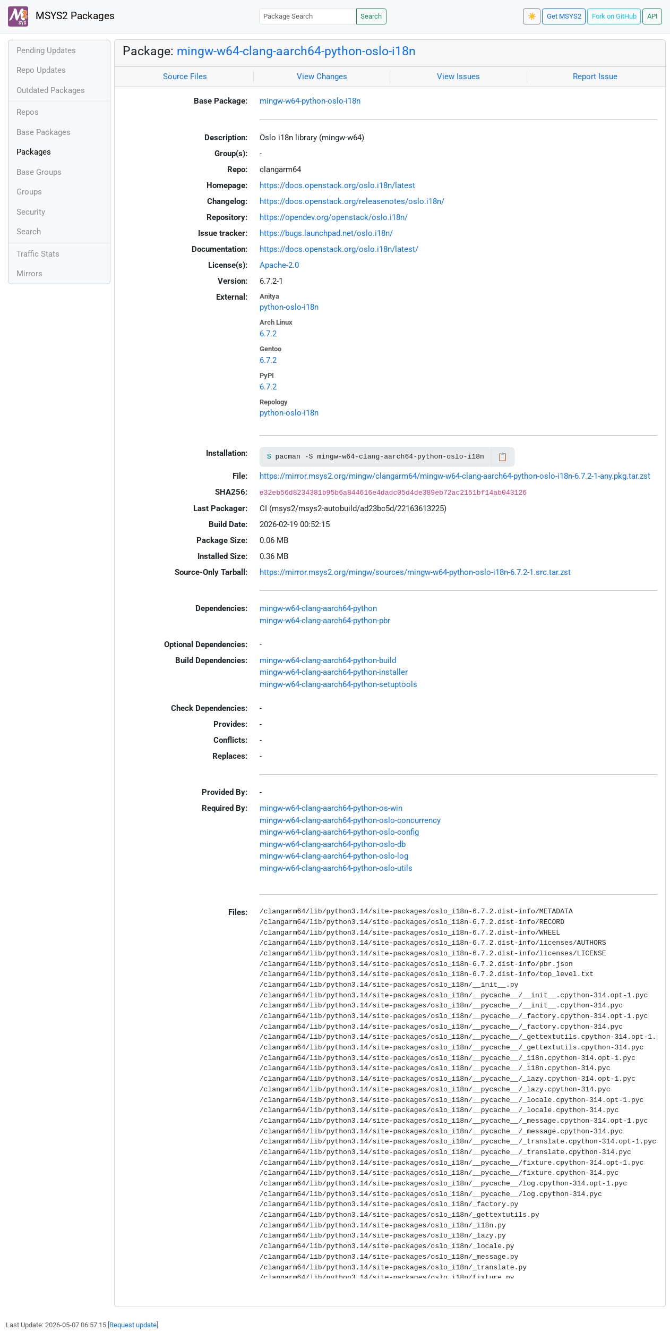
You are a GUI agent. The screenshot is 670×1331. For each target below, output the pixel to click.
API (652, 16)
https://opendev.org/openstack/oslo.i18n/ (334, 217)
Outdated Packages (50, 90)
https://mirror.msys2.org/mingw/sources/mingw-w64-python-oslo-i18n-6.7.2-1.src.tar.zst (415, 572)
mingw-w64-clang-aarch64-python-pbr (325, 620)
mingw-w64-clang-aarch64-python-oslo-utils (336, 868)
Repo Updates (41, 70)
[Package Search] (308, 16)
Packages (33, 152)
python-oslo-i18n (289, 307)
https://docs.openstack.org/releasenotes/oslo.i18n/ (352, 201)
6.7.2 (268, 333)
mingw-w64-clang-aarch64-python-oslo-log (334, 856)
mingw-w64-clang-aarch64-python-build (328, 660)
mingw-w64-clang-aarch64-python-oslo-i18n (296, 51)
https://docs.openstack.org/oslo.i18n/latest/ (339, 249)
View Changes (322, 76)
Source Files (185, 76)
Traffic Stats (37, 254)
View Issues (458, 76)
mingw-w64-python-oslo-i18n (310, 101)
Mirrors (29, 273)
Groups (29, 192)
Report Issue (595, 76)
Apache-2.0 (279, 265)
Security (30, 212)
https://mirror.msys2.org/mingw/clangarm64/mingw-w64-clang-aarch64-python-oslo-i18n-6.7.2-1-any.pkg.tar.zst (455, 476)
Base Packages (43, 132)
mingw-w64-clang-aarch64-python (318, 608)
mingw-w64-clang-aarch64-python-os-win (331, 808)
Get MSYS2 (564, 16)
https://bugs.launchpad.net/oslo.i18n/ (326, 233)
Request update (133, 1325)
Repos (27, 112)
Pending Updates (46, 50)
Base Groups (39, 172)
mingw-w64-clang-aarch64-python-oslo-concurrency (350, 820)
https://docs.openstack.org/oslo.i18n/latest (337, 185)
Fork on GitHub (614, 16)
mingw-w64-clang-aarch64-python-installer (334, 672)
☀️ (532, 16)
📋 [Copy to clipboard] (502, 457)
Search (371, 16)
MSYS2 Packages (61, 16)
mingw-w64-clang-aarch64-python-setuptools (338, 684)
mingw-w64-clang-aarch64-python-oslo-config (339, 832)
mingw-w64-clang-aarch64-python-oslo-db (333, 844)
